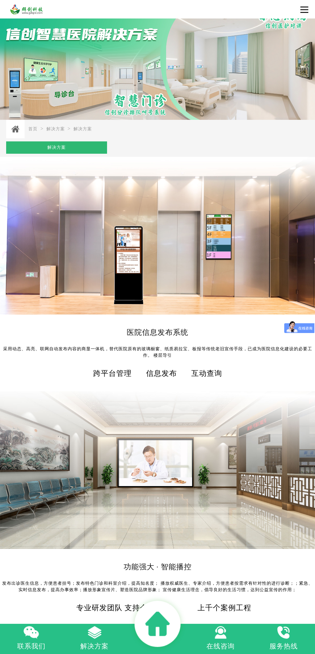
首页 (33, 129)
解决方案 (55, 129)
